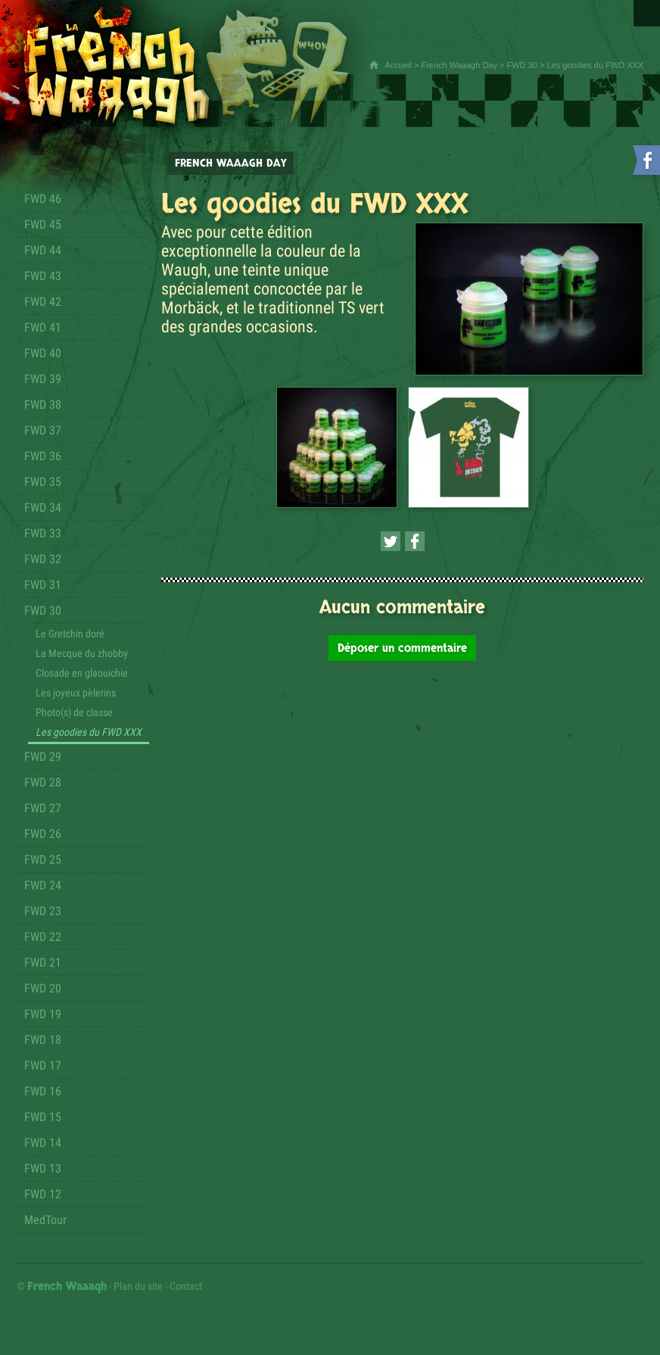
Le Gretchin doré (70, 634)
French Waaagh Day (459, 65)
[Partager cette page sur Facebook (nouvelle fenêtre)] (415, 541)
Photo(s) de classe (74, 712)
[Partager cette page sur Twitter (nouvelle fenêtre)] (390, 541)
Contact (186, 1286)
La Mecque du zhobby (82, 653)
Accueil (397, 65)
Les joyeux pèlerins (76, 693)
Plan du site (138, 1286)
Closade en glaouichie (82, 673)
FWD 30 (522, 65)
